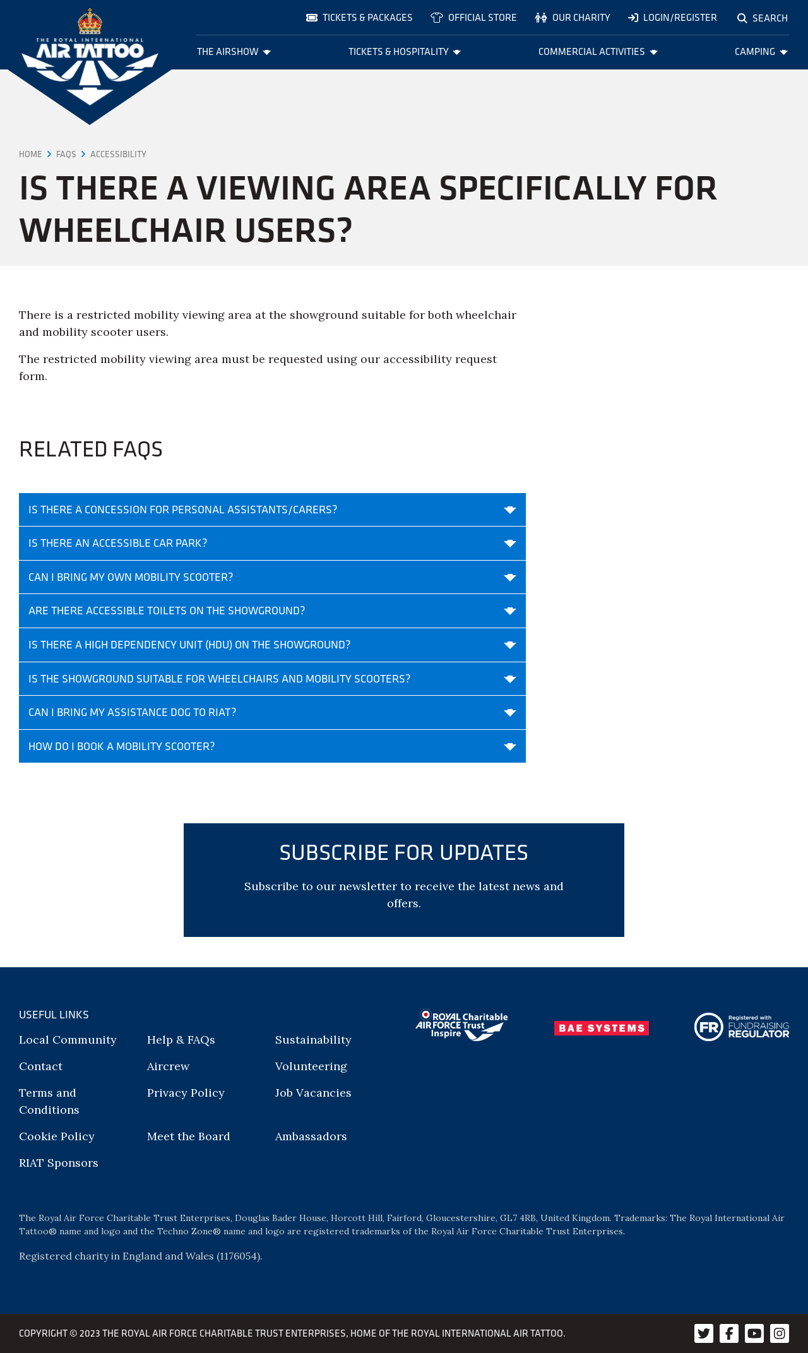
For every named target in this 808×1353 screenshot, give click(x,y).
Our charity (572, 17)
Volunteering (311, 1066)
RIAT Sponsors (58, 1162)
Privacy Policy (186, 1092)
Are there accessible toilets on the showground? (272, 610)
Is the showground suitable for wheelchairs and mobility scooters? (272, 679)
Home (30, 154)
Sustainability (313, 1039)
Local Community (68, 1039)
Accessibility (118, 154)
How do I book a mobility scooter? (272, 746)
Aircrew (168, 1066)
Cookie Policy (57, 1136)
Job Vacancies (313, 1092)
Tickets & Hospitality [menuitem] (404, 51)
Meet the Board (188, 1136)
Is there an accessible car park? (272, 543)
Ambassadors (311, 1136)
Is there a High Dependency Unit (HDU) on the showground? (272, 645)
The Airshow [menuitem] (234, 51)
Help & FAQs (181, 1039)
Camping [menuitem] (761, 51)
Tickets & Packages (359, 17)
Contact (40, 1066)
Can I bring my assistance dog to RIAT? (272, 712)
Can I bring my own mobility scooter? (272, 577)
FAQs (66, 154)
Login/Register (672, 17)
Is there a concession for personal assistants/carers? (272, 509)
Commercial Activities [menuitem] (598, 51)
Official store (474, 17)
